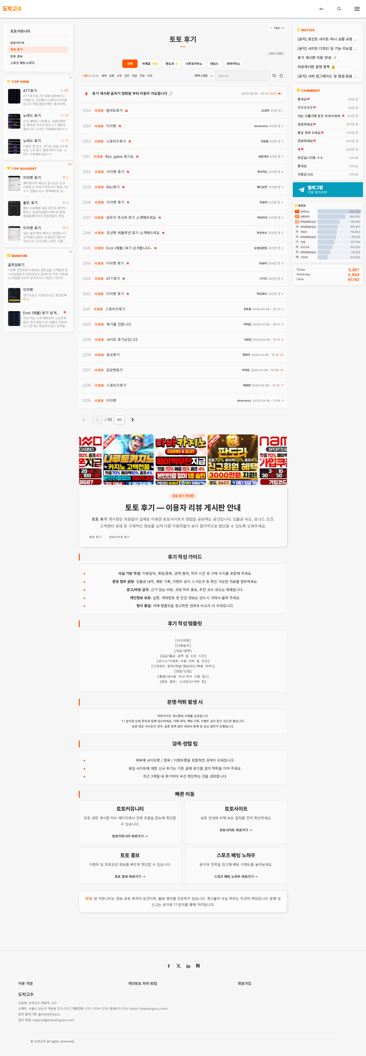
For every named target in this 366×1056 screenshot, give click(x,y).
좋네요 (302, 99)
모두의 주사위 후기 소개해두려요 (131, 217)
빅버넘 (247, 324)
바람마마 (263, 156)
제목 (103, 76)
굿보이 (303, 231)
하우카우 (262, 217)
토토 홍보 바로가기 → (130, 876)
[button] (179, 480)
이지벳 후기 (32, 177)
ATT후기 (30, 91)
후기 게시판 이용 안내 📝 (317, 57)
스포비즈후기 (116, 141)
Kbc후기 (113, 187)
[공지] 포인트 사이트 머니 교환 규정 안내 (327, 39)
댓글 (134, 76)
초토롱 (264, 141)
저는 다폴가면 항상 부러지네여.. (320, 116)
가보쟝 (247, 339)
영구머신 (262, 172)
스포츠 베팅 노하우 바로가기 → (236, 876)
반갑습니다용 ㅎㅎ (310, 158)
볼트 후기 (30, 203)
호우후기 (113, 355)
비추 (149, 76)
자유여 (263, 202)
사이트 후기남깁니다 (122, 339)
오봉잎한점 (260, 248)
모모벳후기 (114, 370)
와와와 (247, 385)
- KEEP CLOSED (275, 53)
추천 (142, 76)
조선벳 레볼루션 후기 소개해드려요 (133, 233)
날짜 (111, 76)
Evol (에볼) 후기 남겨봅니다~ (41, 313)
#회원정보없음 (308, 221)
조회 (126, 76)
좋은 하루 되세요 (309, 133)
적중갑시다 (305, 174)
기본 (91, 76)
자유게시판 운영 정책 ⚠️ (316, 67)
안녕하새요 (305, 141)
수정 (119, 76)
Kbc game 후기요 (119, 156)
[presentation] (90, 459)
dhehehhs (261, 126)
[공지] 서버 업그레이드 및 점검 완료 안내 (327, 76)
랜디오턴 (262, 187)
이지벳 (28, 290)
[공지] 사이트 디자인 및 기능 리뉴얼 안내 (327, 48)
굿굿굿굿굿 (305, 108)
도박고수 (305, 247)
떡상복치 (262, 294)
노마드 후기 (32, 115)
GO (119, 419)
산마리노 (305, 211)
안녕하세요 (305, 124)
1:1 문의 (126, 721)
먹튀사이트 (164, 716)
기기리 (263, 278)
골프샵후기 (16, 265)
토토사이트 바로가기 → (236, 830)
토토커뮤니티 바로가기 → (130, 836)
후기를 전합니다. (119, 324)
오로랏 (265, 110)
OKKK (304, 257)
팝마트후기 (114, 110)
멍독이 (246, 355)
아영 (302, 242)
